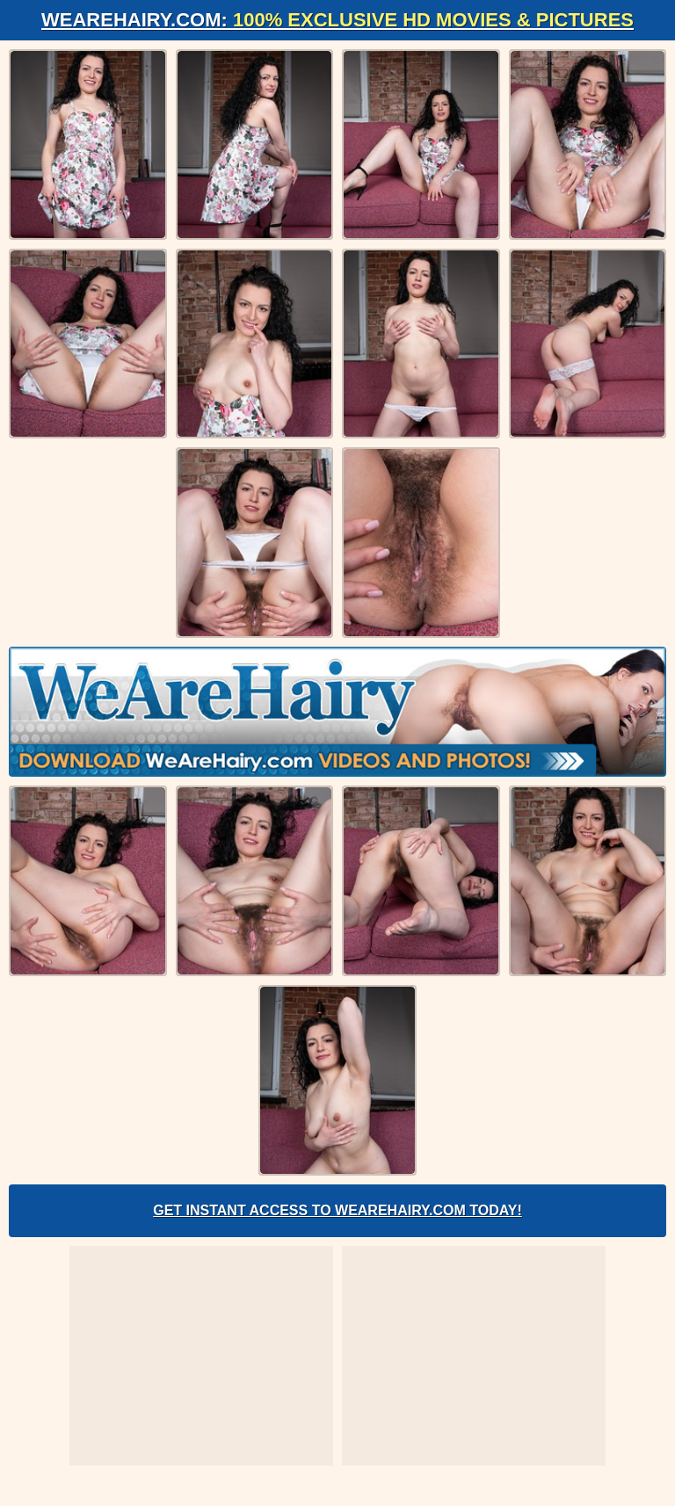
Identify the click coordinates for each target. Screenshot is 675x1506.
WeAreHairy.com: (337, 20)
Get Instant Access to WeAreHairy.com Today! (337, 1210)
